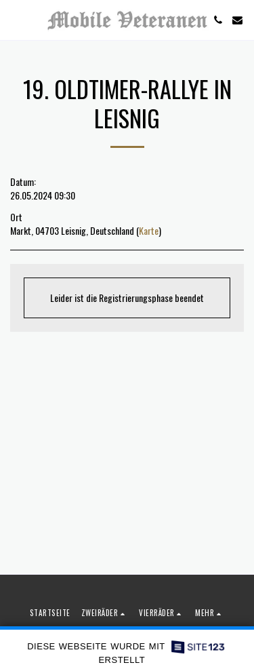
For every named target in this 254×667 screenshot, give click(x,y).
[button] (14, 20)
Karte (148, 230)
